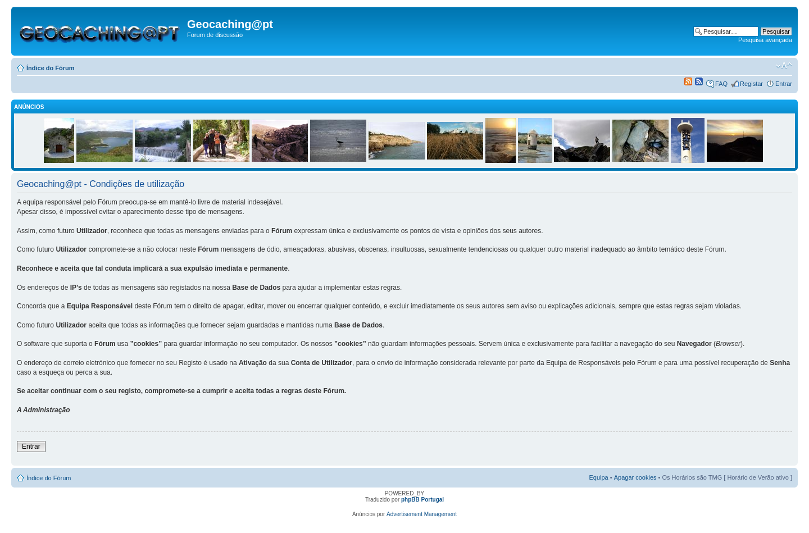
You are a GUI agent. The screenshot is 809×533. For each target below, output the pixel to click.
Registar (751, 83)
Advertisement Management (422, 514)
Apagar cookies (635, 477)
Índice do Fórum (50, 68)
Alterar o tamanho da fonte (784, 66)
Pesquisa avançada (765, 40)
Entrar (783, 83)
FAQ (721, 83)
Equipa (598, 477)
